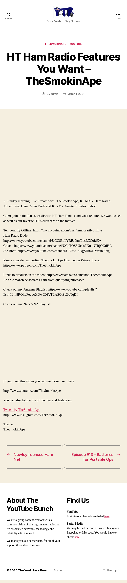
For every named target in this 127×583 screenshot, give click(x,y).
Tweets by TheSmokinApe (21, 413)
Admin (57, 573)
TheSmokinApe (55, 47)
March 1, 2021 (76, 97)
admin (54, 97)
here (106, 519)
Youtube (75, 47)
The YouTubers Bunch (33, 573)
